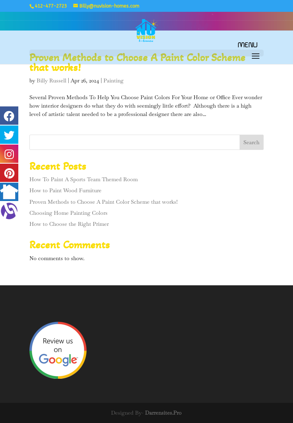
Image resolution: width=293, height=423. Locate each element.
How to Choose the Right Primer (69, 223)
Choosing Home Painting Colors (68, 212)
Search (251, 142)
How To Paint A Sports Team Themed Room (83, 179)
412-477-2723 (51, 6)
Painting (113, 80)
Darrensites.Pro (163, 412)
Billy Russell (51, 80)
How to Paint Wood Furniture (65, 190)
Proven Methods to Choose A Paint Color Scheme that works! (103, 201)
